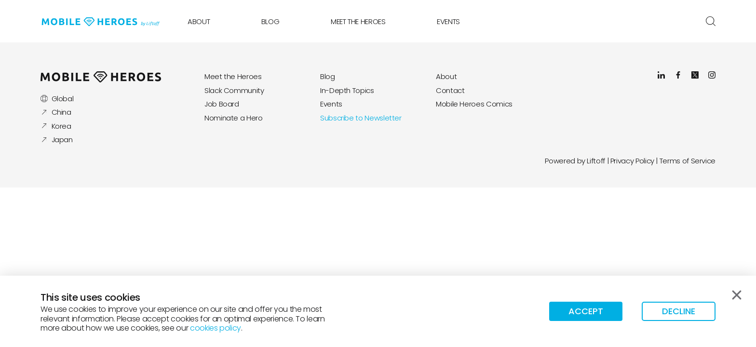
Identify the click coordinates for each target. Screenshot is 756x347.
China (55, 112)
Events (448, 21)
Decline (678, 311)
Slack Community (234, 90)
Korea (55, 126)
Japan (56, 139)
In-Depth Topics (347, 90)
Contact (450, 90)
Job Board (221, 104)
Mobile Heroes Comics (474, 104)
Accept (585, 311)
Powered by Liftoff (575, 161)
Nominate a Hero (233, 118)
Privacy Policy (632, 161)
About (199, 21)
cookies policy (215, 328)
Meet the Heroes (358, 21)
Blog (270, 21)
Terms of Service (688, 161)
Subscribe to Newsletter (361, 118)
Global (56, 98)
